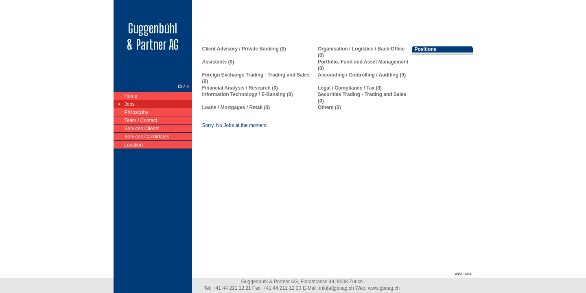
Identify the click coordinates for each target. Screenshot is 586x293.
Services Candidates (147, 136)
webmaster (463, 273)
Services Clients (142, 128)
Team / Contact (141, 119)
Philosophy (137, 111)
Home (131, 95)
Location (134, 144)
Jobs (130, 103)
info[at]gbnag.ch (336, 288)
